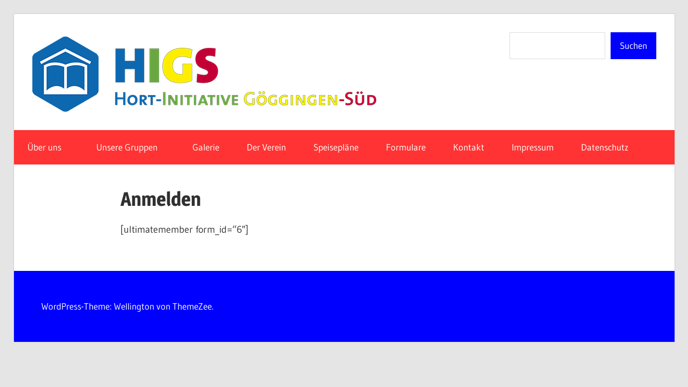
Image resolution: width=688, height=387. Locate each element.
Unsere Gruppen (132, 147)
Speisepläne (336, 147)
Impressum (533, 147)
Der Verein (266, 147)
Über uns (50, 147)
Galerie (205, 147)
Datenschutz (610, 147)
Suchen (633, 45)
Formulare (406, 147)
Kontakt (468, 147)
